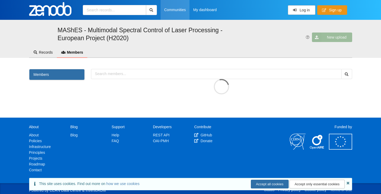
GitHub (203, 135)
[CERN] (298, 148)
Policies (35, 141)
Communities (175, 10)
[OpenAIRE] (317, 148)
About (34, 135)
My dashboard (205, 10)
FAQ (115, 141)
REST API (161, 135)
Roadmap (37, 164)
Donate (203, 141)
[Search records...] (114, 10)
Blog (74, 135)
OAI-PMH (161, 141)
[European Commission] (340, 148)
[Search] (151, 10)
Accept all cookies (269, 184)
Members (72, 52)
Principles (37, 152)
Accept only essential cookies (316, 184)
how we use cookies (122, 184)
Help (115, 135)
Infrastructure (40, 147)
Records (43, 52)
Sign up (332, 10)
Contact (35, 170)
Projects (36, 158)
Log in (301, 10)
